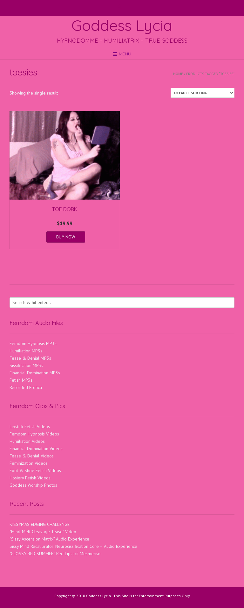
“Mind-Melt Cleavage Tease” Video (43, 531)
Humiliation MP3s (26, 351)
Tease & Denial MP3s (30, 358)
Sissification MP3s (26, 365)
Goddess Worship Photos (33, 485)
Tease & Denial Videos (32, 456)
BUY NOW (65, 237)
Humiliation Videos (27, 441)
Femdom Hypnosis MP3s (33, 343)
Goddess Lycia (122, 25)
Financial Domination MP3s (35, 373)
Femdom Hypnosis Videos (34, 434)
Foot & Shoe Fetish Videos (35, 470)
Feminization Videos (29, 463)
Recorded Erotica (26, 387)
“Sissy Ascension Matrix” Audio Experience (49, 539)
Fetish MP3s (21, 380)
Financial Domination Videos (36, 448)
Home (178, 74)
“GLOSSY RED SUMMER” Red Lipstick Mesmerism (56, 553)
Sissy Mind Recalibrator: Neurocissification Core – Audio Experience (73, 546)
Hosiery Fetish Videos (30, 478)
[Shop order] (202, 93)
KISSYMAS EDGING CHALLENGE (40, 524)
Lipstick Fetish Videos (30, 426)
